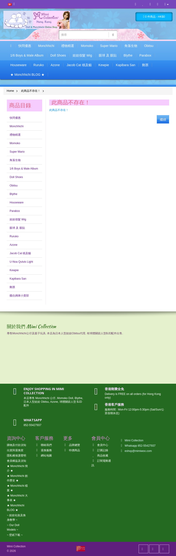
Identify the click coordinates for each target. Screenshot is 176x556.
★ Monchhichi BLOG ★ (27, 74)
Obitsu (148, 46)
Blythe (128, 55)
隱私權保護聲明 (16, 455)
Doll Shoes (58, 55)
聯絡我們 (43, 445)
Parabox (145, 55)
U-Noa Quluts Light (21, 261)
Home (10, 90)
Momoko (87, 46)
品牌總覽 (71, 445)
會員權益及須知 (16, 460)
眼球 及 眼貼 (108, 55)
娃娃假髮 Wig (82, 55)
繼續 (163, 119)
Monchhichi (46, 46)
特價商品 (71, 450)
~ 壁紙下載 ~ (15, 535)
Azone (55, 65)
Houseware (18, 65)
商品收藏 (99, 455)
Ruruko (38, 65)
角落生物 (130, 46)
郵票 (145, 65)
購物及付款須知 (16, 445)
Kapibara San (125, 65)
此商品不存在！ (30, 90)
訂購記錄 (99, 450)
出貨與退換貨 (15, 450)
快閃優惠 (24, 46)
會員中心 (99, 445)
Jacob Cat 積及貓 (79, 65)
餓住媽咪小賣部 (19, 295)
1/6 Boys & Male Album (27, 55)
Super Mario (109, 46)
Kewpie (104, 65)
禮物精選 (67, 46)
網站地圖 (43, 455)
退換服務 (43, 450)
